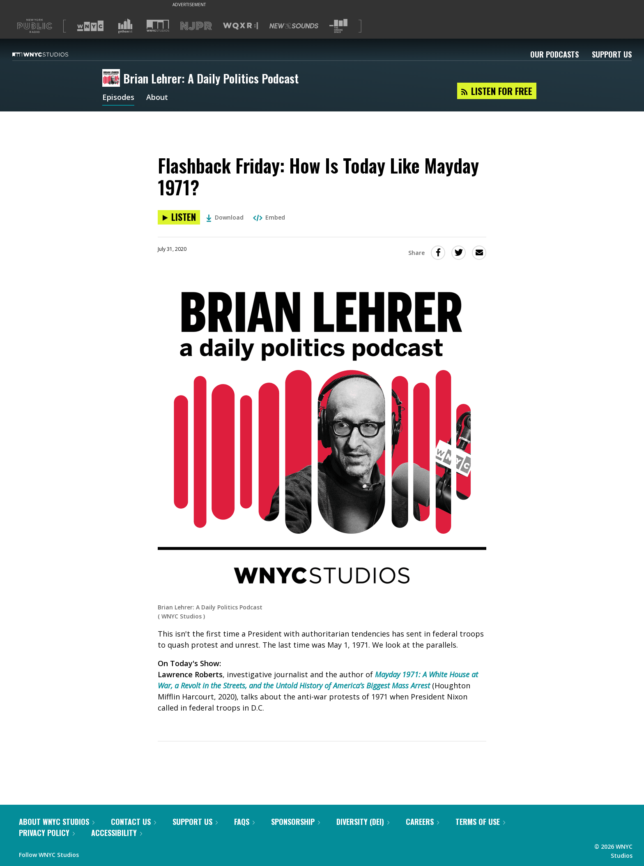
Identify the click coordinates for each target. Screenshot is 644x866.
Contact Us (133, 821)
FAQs (244, 821)
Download (225, 217)
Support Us (612, 54)
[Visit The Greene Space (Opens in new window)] (338, 26)
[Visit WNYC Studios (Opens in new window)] (158, 26)
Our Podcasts (554, 54)
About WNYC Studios (56, 821)
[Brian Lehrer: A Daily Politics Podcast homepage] (112, 78)
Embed (269, 217)
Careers (422, 821)
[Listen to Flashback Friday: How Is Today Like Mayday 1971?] (179, 217)
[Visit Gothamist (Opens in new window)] (125, 26)
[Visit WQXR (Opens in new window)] (240, 26)
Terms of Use (480, 821)
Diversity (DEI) (362, 821)
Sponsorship (295, 821)
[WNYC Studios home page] (50, 54)
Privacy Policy (47, 832)
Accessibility (116, 832)
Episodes (118, 98)
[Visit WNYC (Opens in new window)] (90, 26)
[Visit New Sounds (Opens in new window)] (293, 26)
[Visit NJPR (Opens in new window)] (196, 26)
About (157, 98)
